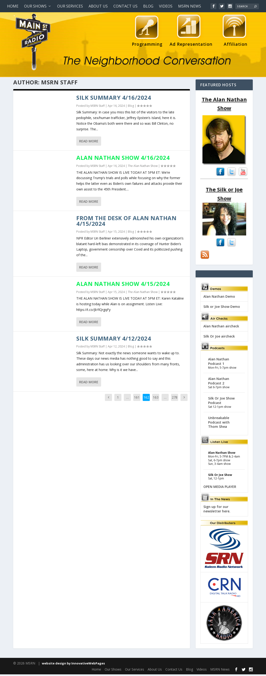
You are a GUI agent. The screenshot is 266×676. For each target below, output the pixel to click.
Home (12, 6)
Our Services (70, 6)
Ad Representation (191, 31)
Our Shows (35, 6)
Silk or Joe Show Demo (221, 308)
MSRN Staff (97, 107)
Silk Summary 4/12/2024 (113, 340)
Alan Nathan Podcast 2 (218, 382)
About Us (98, 6)
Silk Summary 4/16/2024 (113, 99)
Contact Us (125, 6)
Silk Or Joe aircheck (219, 338)
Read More (88, 142)
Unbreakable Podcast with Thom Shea (219, 423)
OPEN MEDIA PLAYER (219, 488)
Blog (148, 6)
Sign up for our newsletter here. (216, 510)
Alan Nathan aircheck (221, 328)
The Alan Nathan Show (143, 167)
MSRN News (189, 6)
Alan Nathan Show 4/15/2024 (123, 285)
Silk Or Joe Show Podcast (221, 402)
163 (156, 399)
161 (137, 399)
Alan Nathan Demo (219, 298)
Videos (165, 6)
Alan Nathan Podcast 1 (218, 363)
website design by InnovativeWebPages (73, 665)
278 (174, 399)
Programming (147, 31)
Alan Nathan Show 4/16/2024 (123, 159)
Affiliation (234, 31)
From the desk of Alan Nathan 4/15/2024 (126, 222)
